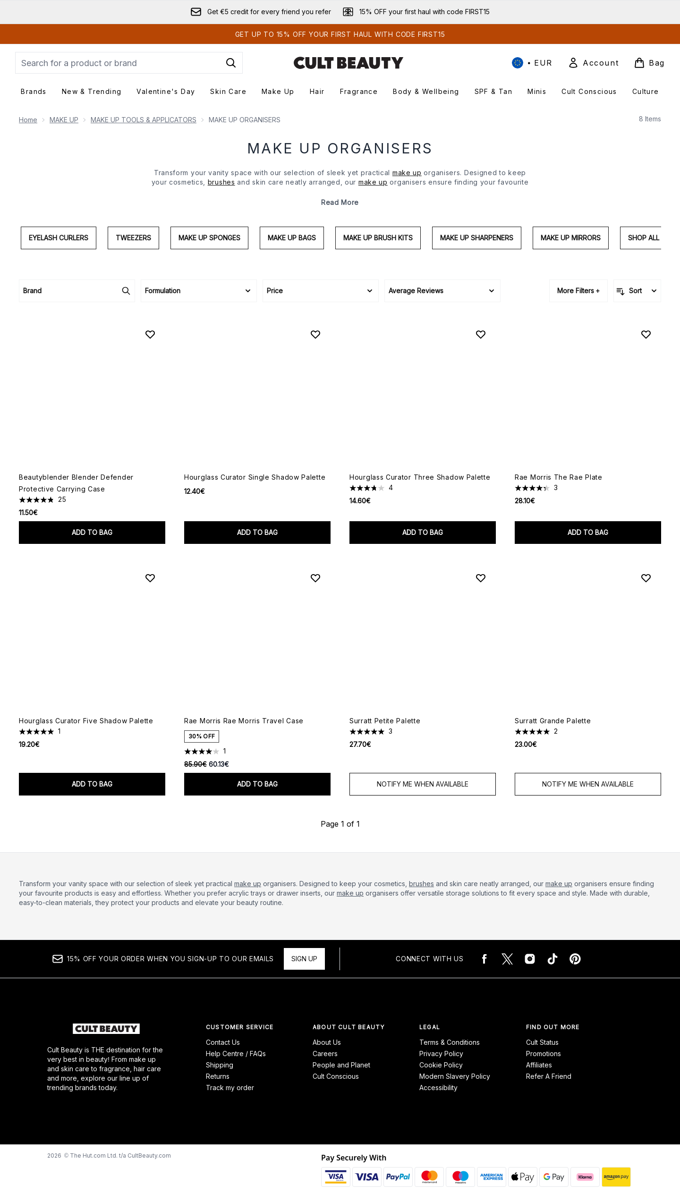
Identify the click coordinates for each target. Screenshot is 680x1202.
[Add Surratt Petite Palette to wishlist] (480, 578)
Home (28, 120)
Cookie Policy (441, 1065)
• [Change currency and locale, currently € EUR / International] (532, 62)
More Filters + (578, 291)
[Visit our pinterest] (575, 959)
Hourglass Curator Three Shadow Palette (420, 477)
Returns (218, 1076)
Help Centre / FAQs (236, 1054)
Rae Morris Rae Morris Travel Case (244, 721)
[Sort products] (637, 290)
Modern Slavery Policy (454, 1076)
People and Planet (341, 1065)
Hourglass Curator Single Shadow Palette (254, 477)
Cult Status (542, 1042)
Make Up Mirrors (571, 238)
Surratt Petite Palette (384, 721)
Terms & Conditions (449, 1042)
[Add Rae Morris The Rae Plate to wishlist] (646, 334)
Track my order (230, 1087)
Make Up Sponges (209, 238)
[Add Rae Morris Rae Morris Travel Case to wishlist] (315, 578)
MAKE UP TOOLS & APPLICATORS (143, 120)
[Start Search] (231, 62)
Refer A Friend (548, 1076)
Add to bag (92, 532)
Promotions (543, 1054)
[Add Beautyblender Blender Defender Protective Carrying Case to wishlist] (150, 334)
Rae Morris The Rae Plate (559, 477)
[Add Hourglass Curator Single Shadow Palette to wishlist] (315, 334)
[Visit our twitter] (507, 959)
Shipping (219, 1065)
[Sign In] (593, 62)
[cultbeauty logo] (348, 62)
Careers (325, 1054)
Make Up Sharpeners (476, 238)
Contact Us (223, 1042)
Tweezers (133, 238)
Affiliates (539, 1065)
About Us (327, 1042)
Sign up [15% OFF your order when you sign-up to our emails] (304, 959)
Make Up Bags (292, 238)
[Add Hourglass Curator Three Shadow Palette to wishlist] (480, 334)
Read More (340, 202)
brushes (421, 884)
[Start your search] (129, 62)
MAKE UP (64, 120)
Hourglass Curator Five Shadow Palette (86, 721)
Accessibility (438, 1087)
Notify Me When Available (422, 784)
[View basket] (649, 62)
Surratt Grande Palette (553, 721)
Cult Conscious (336, 1076)
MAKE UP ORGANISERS (340, 148)
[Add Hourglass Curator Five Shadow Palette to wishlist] (150, 578)
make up (247, 884)
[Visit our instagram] (529, 959)
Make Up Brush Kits (378, 238)
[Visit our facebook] (484, 959)
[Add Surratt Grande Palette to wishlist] (646, 578)
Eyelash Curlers (58, 238)
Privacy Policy (441, 1054)
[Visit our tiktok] (552, 959)
